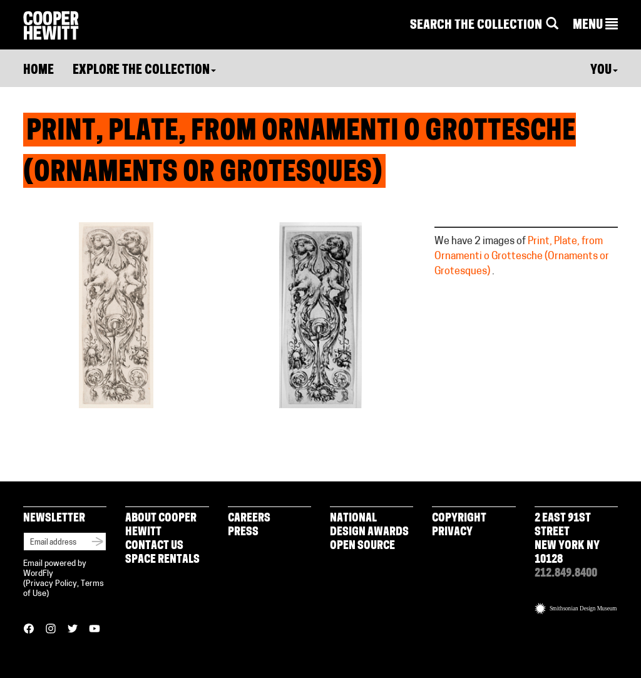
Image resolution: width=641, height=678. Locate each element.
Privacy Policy (51, 584)
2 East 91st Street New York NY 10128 (567, 539)
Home (38, 70)
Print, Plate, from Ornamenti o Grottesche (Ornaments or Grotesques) (521, 257)
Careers (249, 519)
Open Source (362, 546)
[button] (595, 25)
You (604, 70)
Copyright (459, 519)
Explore (144, 70)
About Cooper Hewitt (161, 525)
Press (243, 532)
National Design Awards (369, 525)
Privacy (452, 532)
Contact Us (154, 546)
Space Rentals (162, 560)
